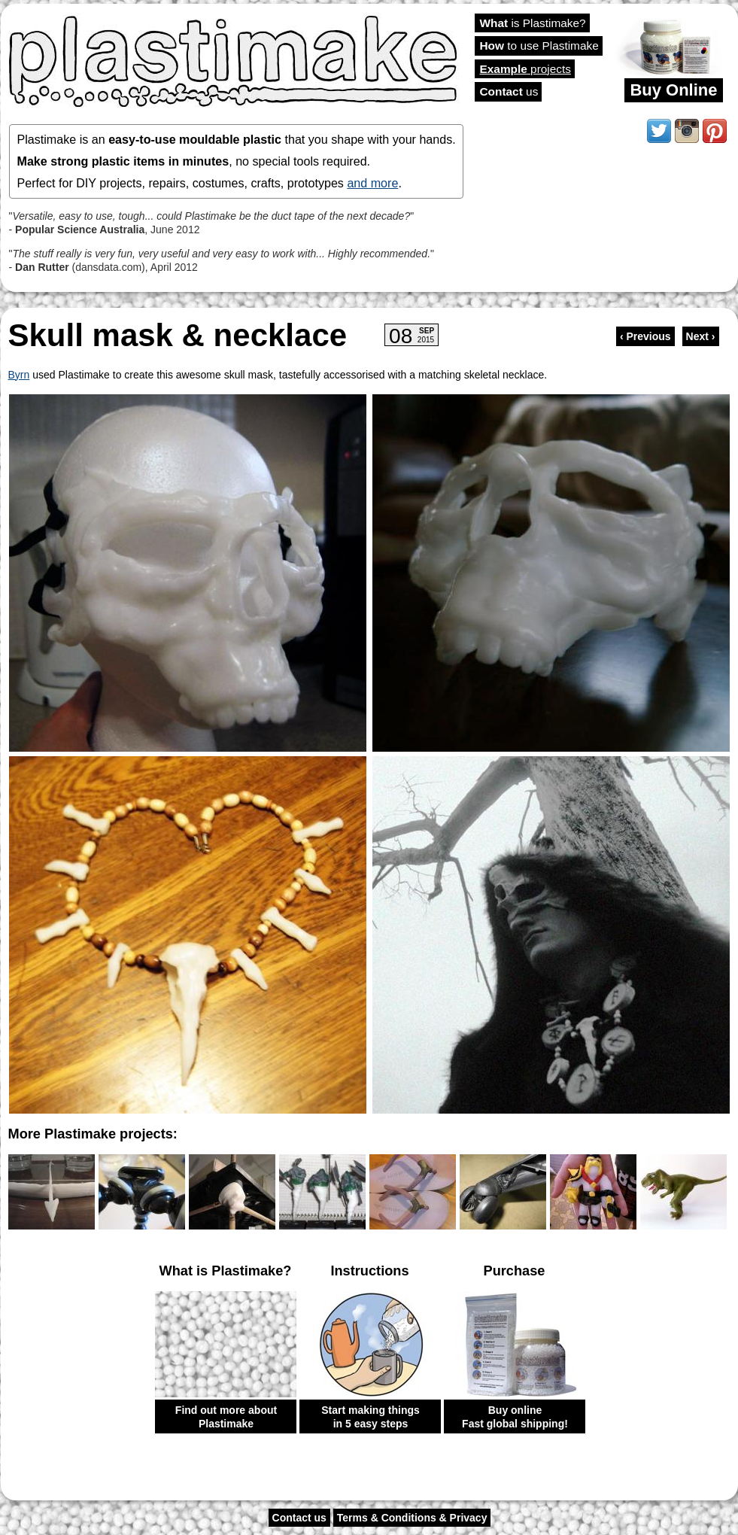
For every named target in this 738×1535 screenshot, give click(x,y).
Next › (700, 336)
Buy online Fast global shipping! (515, 1417)
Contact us (299, 1518)
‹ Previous (645, 336)
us (509, 91)
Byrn (19, 375)
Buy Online (673, 90)
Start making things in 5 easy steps (370, 1417)
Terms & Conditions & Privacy (412, 1518)
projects (525, 68)
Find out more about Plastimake (226, 1417)
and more (372, 183)
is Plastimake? (533, 23)
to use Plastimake (539, 45)
